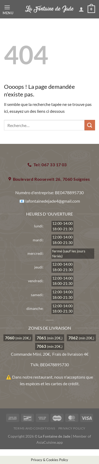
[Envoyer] (89, 125)
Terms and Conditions (34, 428)
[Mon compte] (81, 9)
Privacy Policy (72, 428)
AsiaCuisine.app (49, 442)
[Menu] (12, 9)
